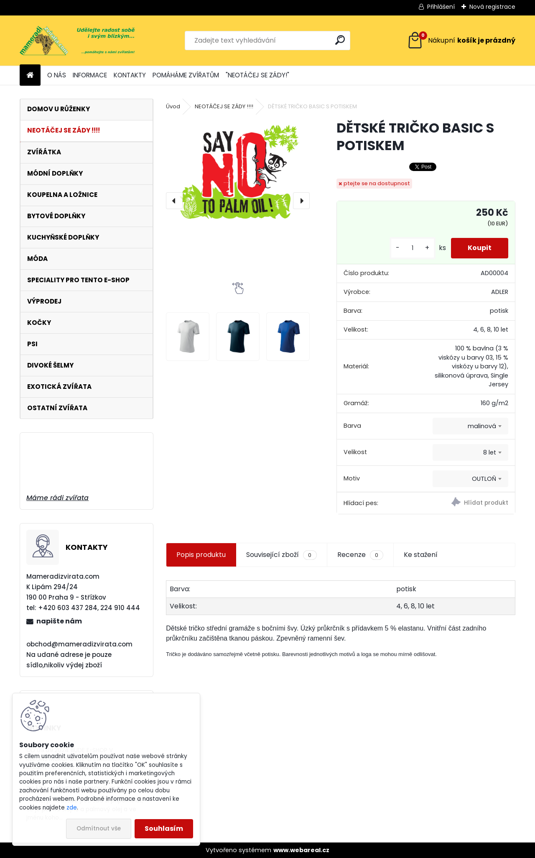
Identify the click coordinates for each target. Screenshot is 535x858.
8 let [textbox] (489, 452)
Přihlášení (441, 7)
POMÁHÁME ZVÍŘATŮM (186, 75)
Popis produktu (201, 554)
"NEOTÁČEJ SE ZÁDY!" (257, 75)
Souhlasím (164, 828)
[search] (340, 40)
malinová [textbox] (482, 426)
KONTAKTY (130, 75)
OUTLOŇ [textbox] (484, 479)
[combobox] (470, 426)
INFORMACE (90, 75)
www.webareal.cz (301, 850)
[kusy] (412, 248)
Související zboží (281, 555)
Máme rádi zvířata (57, 498)
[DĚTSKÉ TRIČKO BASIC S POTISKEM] (238, 182)
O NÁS (56, 75)
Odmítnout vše (98, 828)
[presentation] (174, 200)
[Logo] (77, 40)
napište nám (59, 621)
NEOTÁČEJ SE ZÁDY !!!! (224, 106)
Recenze (360, 555)
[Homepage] (30, 75)
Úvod (173, 106)
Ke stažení (421, 554)
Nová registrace (492, 7)
